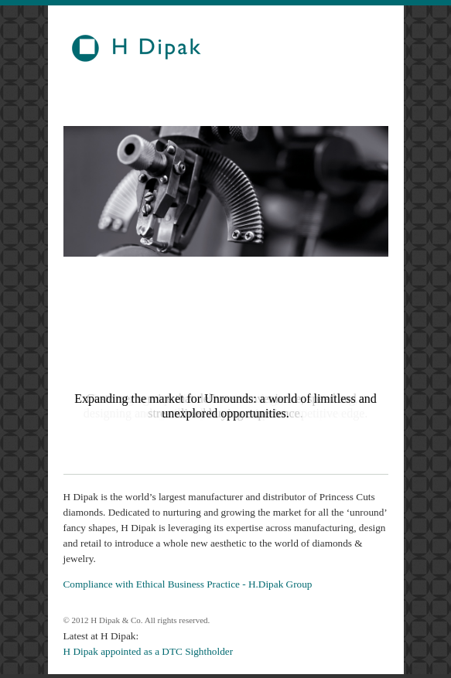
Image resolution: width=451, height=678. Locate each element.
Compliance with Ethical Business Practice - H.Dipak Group (188, 584)
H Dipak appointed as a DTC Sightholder (148, 651)
